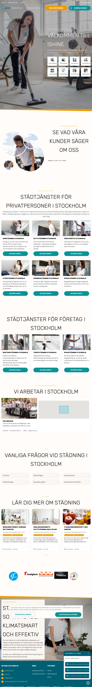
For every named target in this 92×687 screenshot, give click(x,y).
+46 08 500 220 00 (15, 431)
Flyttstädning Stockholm (44, 238)
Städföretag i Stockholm (11, 212)
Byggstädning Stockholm (75, 278)
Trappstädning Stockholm (44, 352)
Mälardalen (8, 421)
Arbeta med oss (13, 2)
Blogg (22, 2)
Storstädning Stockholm (14, 278)
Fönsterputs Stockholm (74, 238)
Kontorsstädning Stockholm (15, 352)
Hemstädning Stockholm (13, 238)
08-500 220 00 (63, 52)
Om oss (3, 2)
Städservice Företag (34, 8)
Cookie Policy (45, 610)
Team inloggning (85, 2)
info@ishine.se (8, 678)
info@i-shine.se (76, 52)
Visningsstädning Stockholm (45, 278)
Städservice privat (18, 8)
